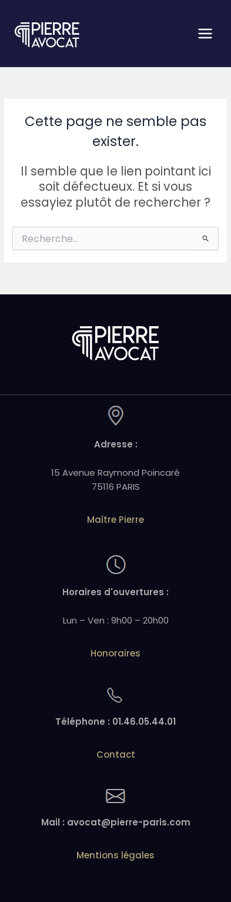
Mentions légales (115, 855)
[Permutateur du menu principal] (205, 33)
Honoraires (115, 653)
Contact (115, 754)
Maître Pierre (115, 519)
